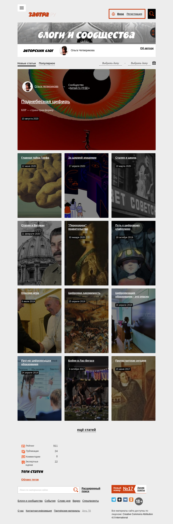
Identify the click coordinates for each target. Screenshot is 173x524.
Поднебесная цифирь (45, 101)
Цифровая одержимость (84, 293)
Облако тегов (30, 479)
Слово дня (64, 500)
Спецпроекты (90, 500)
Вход (120, 13)
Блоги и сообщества (30, 500)
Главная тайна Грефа (35, 157)
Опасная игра (30, 293)
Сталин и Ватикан (33, 225)
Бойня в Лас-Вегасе (81, 360)
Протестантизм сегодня (130, 360)
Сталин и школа (125, 157)
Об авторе (147, 48)
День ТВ (86, 510)
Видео (76, 500)
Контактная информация (39, 510)
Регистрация (134, 13)
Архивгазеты (141, 489)
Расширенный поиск (91, 490)
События (50, 500)
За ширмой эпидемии (82, 157)
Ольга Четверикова (46, 86)
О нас (21, 510)
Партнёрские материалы (67, 510)
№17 (128, 488)
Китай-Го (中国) (79, 88)
